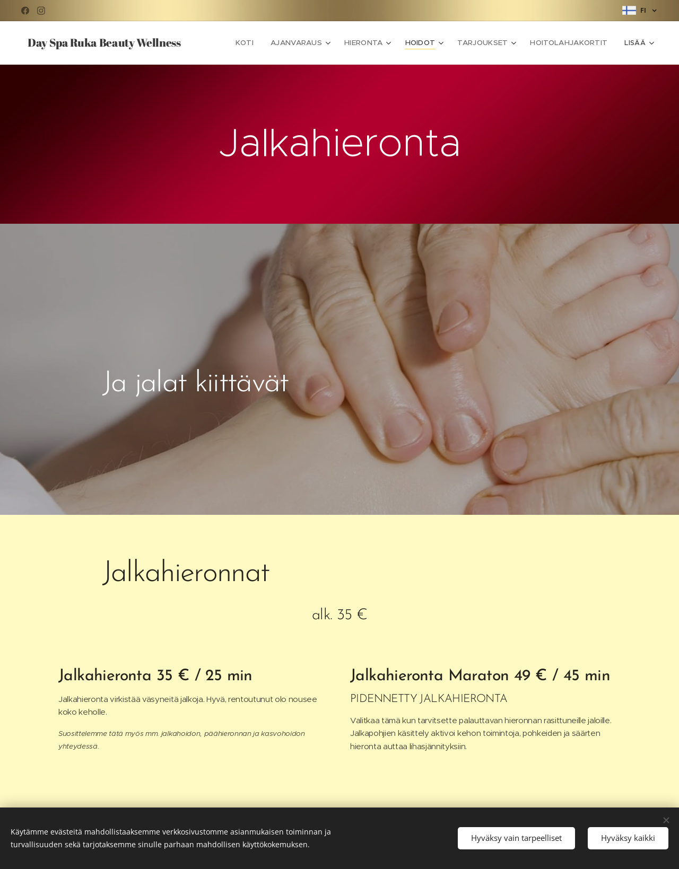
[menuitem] (258, 43)
